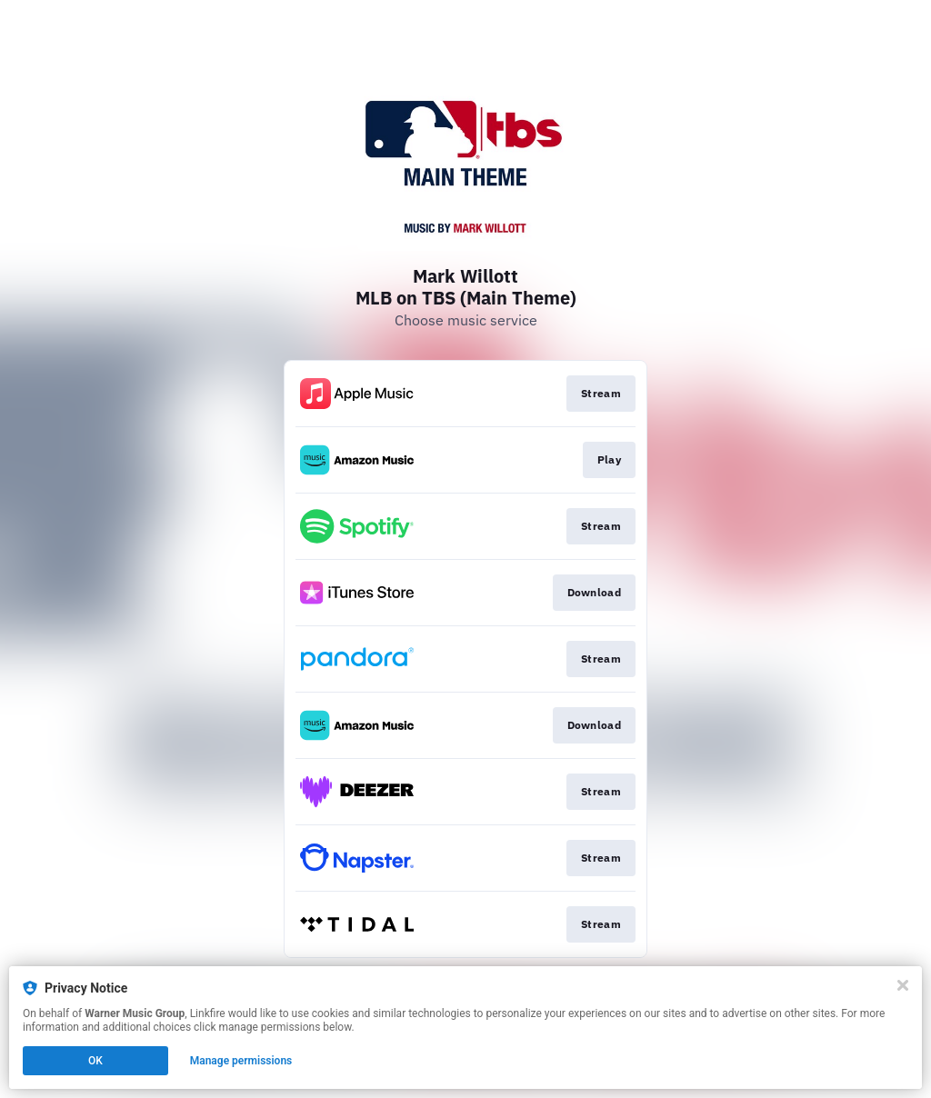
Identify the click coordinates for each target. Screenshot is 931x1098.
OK (95, 1060)
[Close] (902, 985)
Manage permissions (241, 1060)
